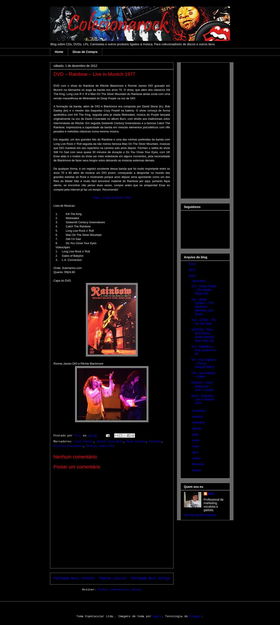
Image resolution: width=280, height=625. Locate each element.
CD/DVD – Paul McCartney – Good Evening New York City (203, 335)
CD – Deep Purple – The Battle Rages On (204, 289)
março (197, 458)
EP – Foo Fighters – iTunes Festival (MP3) (204, 363)
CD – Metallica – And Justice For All (204, 350)
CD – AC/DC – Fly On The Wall (204, 321)
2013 (192, 270)
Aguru (157, 616)
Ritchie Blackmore (68, 446)
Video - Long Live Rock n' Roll (112, 197)
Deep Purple (136, 441)
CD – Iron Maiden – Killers (203, 374)
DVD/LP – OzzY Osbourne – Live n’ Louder (203, 386)
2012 (192, 275)
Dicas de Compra (85, 52)
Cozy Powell (83, 441)
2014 (192, 264)
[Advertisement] (201, 129)
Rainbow (155, 441)
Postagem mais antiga (150, 578)
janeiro (197, 470)
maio (196, 446)
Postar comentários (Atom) (119, 589)
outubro (197, 416)
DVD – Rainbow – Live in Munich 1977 (204, 399)
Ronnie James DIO (100, 446)
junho (196, 440)
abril (195, 452)
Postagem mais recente (74, 578)
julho (195, 434)
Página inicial (113, 578)
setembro (199, 422)
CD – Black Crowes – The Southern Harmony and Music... (203, 307)
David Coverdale (110, 441)
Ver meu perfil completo (200, 515)
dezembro (199, 281)
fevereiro (198, 464)
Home (59, 52)
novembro (199, 410)
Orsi (211, 493)
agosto (197, 428)
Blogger (196, 616)
